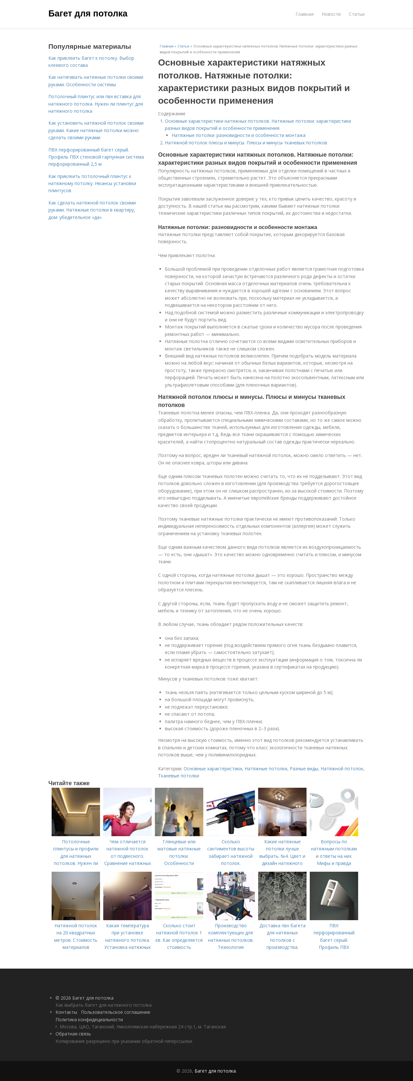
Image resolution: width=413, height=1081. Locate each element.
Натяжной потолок (342, 768)
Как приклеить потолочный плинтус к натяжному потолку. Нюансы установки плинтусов (92, 183)
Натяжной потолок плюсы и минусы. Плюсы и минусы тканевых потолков (246, 143)
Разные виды (304, 768)
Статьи (357, 14)
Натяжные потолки (266, 768)
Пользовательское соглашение (115, 1012)
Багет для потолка (87, 13)
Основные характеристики (213, 768)
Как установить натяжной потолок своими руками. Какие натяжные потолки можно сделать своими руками (96, 130)
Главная (305, 14)
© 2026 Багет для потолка (84, 998)
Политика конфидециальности (89, 1019)
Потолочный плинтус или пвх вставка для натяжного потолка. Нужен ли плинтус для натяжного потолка (95, 103)
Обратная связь (73, 1034)
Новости (331, 14)
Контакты (66, 1012)
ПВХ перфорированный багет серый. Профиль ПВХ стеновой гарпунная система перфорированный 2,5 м (96, 157)
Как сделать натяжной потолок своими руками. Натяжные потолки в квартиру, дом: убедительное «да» (92, 210)
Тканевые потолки (178, 776)
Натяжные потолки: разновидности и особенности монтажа (239, 135)
